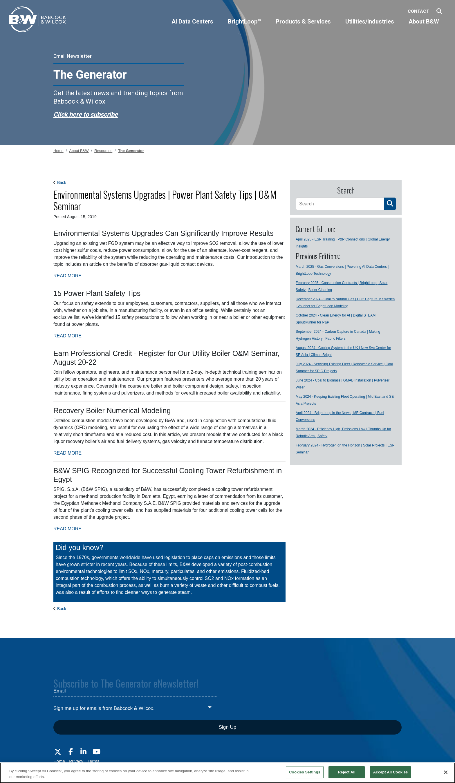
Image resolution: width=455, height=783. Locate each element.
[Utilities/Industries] (369, 26)
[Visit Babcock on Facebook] (70, 752)
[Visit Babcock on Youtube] (96, 752)
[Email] (135, 691)
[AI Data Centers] (192, 26)
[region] (227, 772)
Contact (418, 11)
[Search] (340, 204)
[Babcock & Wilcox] (38, 21)
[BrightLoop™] (244, 26)
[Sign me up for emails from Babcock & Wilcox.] (135, 708)
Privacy (76, 761)
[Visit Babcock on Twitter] (58, 752)
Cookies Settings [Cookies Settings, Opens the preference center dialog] (304, 772)
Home (59, 761)
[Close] (445, 772)
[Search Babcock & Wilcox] (439, 11)
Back (61, 182)
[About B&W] (423, 26)
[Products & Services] (303, 26)
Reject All (346, 772)
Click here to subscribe (85, 114)
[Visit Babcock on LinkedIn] (83, 752)
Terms (94, 761)
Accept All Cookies (390, 772)
